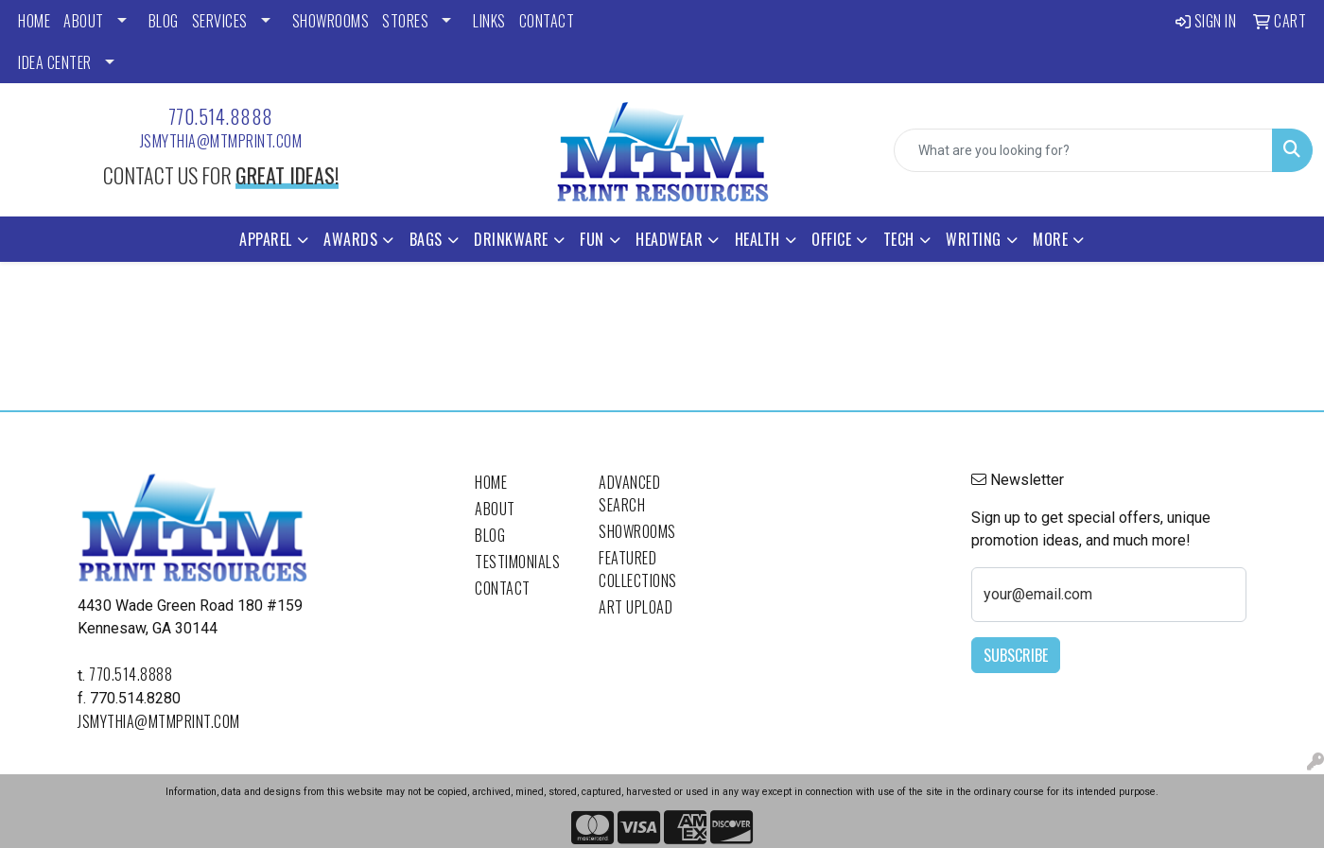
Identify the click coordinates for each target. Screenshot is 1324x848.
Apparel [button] (265, 239)
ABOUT (83, 20)
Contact (503, 588)
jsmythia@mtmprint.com (221, 141)
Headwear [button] (669, 239)
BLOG (163, 20)
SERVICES (220, 20)
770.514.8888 (220, 116)
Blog (490, 535)
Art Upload (635, 607)
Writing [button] (974, 239)
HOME (34, 20)
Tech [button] (899, 239)
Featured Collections (638, 569)
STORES (405, 20)
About (495, 508)
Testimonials (517, 561)
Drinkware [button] (511, 239)
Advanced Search (629, 493)
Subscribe (1016, 655)
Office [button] (831, 239)
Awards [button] (350, 239)
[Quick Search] (1083, 150)
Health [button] (757, 239)
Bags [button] (426, 239)
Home (491, 482)
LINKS (489, 20)
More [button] (1050, 239)
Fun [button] (592, 239)
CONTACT (547, 20)
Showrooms (637, 531)
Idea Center (55, 62)
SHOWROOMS (331, 20)
